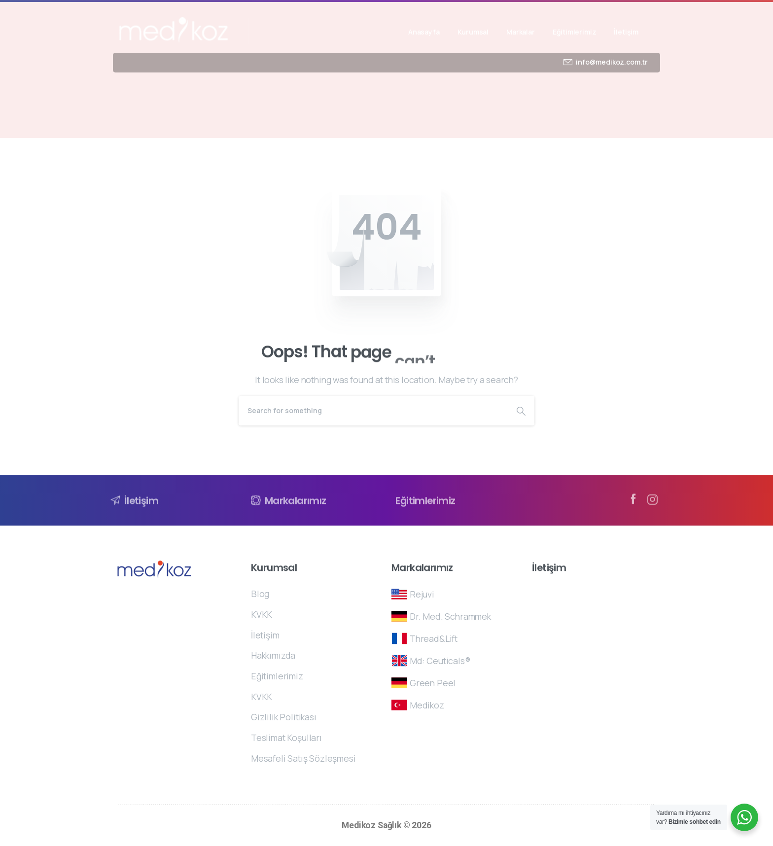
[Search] (373, 410)
